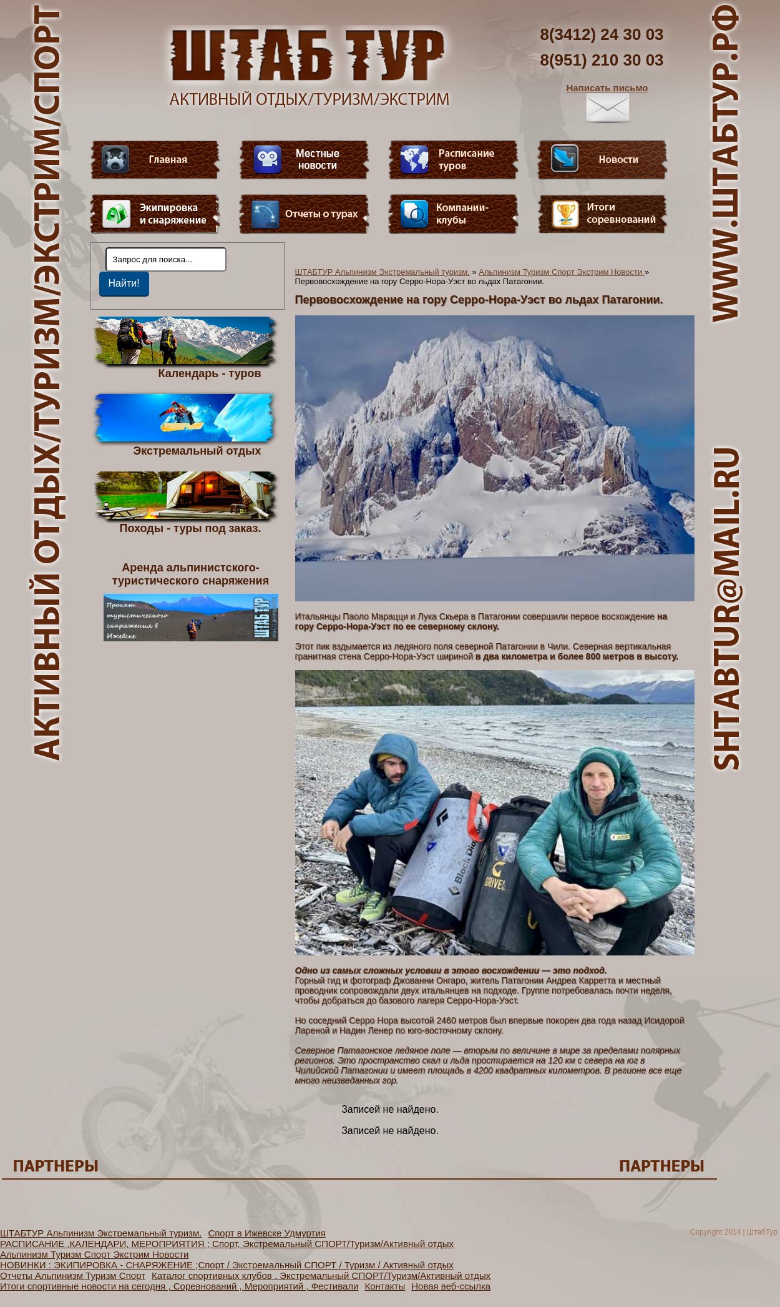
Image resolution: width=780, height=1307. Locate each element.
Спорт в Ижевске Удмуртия (267, 1233)
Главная (155, 160)
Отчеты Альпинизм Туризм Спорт (72, 1275)
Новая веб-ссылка (450, 1286)
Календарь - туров (209, 372)
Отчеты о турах (304, 214)
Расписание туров (454, 160)
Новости (603, 160)
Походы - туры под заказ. (190, 527)
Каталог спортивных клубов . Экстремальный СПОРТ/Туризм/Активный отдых (321, 1275)
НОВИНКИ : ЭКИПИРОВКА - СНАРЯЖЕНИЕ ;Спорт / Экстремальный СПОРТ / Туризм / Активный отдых (227, 1265)
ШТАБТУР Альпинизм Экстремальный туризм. (382, 272)
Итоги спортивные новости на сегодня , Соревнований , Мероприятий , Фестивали (179, 1286)
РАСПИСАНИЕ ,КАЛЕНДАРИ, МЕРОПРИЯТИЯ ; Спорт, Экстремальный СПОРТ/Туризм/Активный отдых (227, 1243)
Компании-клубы (454, 214)
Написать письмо (607, 103)
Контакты (384, 1286)
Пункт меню (155, 214)
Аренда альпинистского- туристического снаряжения (191, 601)
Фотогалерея (603, 214)
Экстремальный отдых (197, 450)
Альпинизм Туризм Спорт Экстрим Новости (562, 272)
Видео (304, 160)
